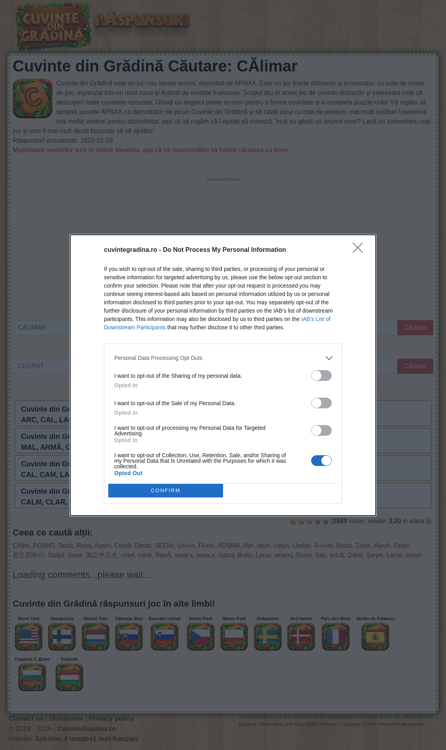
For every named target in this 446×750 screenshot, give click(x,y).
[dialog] (223, 375)
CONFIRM (166, 490)
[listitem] (223, 358)
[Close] (360, 250)
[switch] (321, 375)
